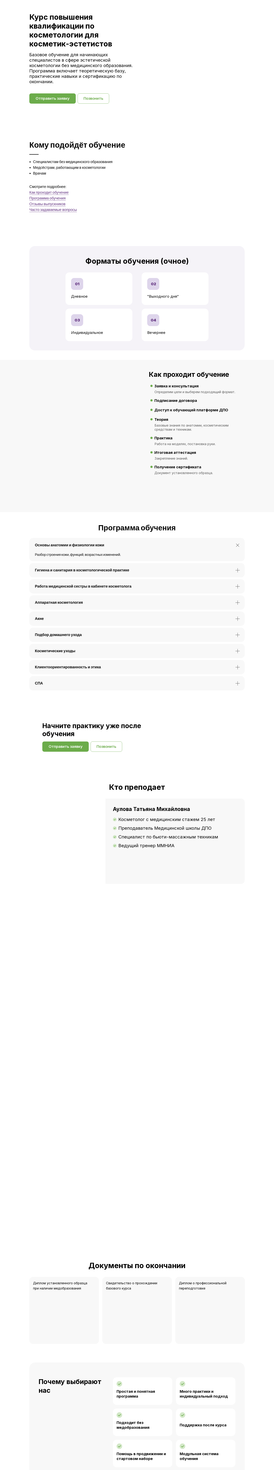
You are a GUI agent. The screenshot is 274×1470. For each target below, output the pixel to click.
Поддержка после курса (203, 1177)
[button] (52, 98)
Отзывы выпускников (47, 204)
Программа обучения (47, 198)
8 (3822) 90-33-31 (61, 1455)
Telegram (118, 1455)
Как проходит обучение (49, 192)
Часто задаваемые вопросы (53, 209)
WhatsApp (99, 1455)
